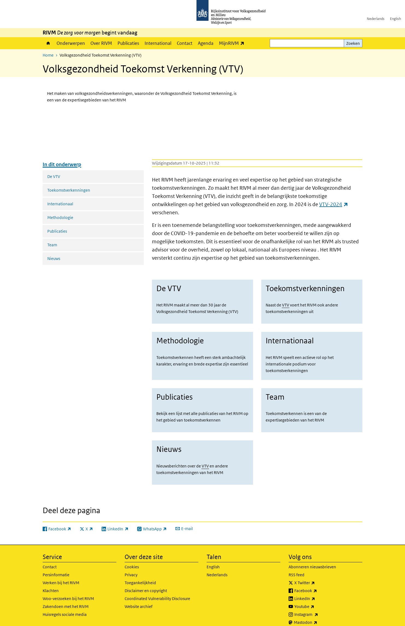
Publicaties (128, 43)
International (158, 43)
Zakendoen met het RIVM (66, 599)
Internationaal (60, 203)
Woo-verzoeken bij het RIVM (68, 591)
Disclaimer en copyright (146, 583)
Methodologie (60, 217)
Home (48, 43)
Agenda (205, 43)
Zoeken (353, 43)
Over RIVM (101, 43)
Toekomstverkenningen (68, 190)
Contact (184, 43)
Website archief (138, 599)
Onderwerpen (71, 43)
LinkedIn (316, 592)
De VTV (53, 176)
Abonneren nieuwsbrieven (312, 560)
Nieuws (53, 258)
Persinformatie (56, 568)
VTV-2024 (333, 204)
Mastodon (317, 615)
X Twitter (316, 576)
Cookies (132, 560)
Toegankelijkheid (140, 575)
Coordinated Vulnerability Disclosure (157, 591)
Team (52, 244)
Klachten (51, 583)
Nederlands (376, 18)
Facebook (317, 584)
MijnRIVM (233, 43)
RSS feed (296, 568)
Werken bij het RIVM (61, 575)
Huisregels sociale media (65, 607)
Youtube (316, 599)
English (395, 18)
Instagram (318, 607)
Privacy (131, 568)
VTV (285, 305)
